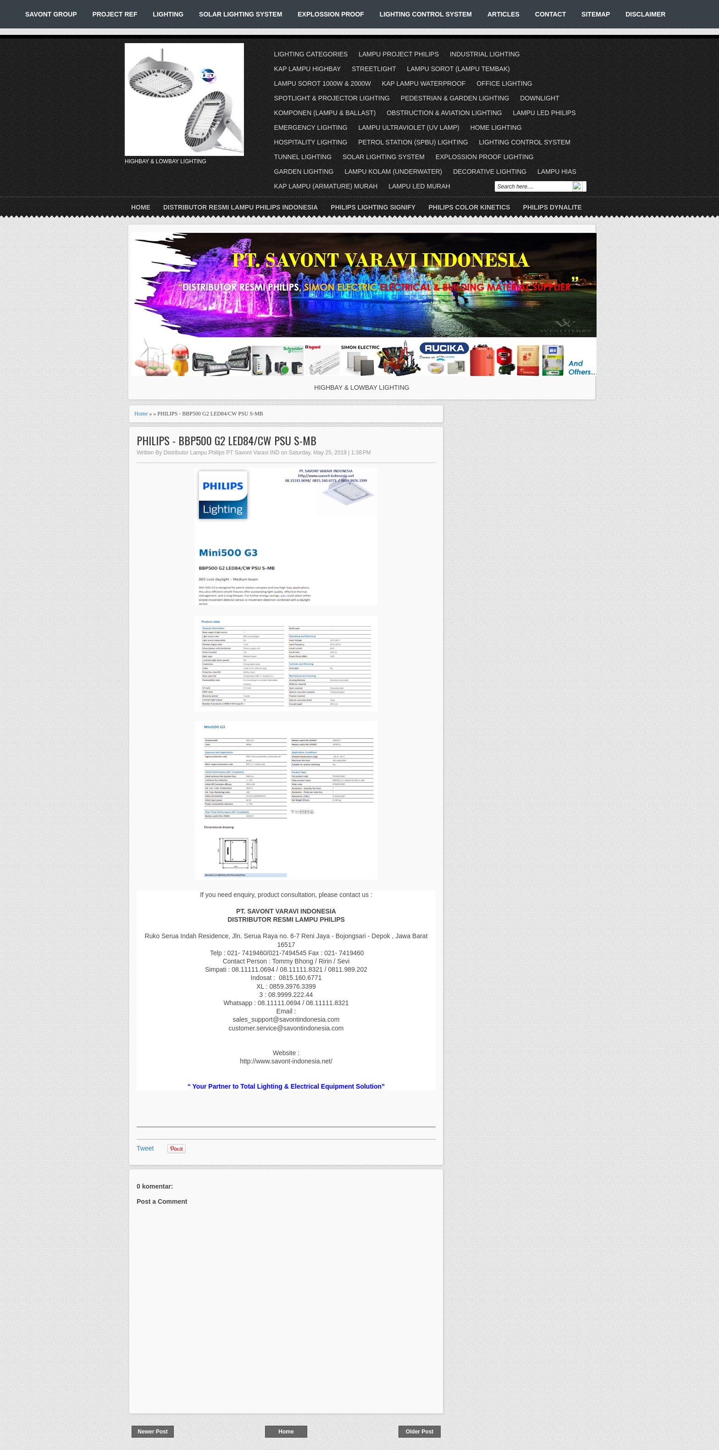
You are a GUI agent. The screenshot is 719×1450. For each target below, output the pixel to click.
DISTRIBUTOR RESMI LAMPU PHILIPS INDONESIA (240, 207)
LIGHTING (168, 14)
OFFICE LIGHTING (504, 83)
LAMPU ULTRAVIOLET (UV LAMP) (408, 127)
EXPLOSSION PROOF (331, 14)
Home (140, 207)
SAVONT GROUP (51, 14)
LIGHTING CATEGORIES (311, 54)
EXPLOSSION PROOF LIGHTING (485, 156)
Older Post (420, 1431)
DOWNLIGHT (539, 98)
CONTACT (550, 14)
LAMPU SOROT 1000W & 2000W (322, 83)
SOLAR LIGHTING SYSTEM (240, 14)
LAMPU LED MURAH (419, 186)
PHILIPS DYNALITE (552, 207)
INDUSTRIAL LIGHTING (485, 54)
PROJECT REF (114, 14)
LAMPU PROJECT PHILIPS (399, 54)
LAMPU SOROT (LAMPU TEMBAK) (458, 68)
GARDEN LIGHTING (304, 171)
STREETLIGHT (374, 68)
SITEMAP (595, 14)
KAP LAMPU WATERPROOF (424, 83)
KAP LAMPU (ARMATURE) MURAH (326, 186)
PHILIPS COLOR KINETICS (469, 207)
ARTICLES (503, 14)
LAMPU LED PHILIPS (544, 112)
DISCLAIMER (645, 14)
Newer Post (152, 1431)
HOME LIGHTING (496, 127)
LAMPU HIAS (556, 171)
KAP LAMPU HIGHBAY (307, 68)
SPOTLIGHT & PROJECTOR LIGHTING (332, 98)
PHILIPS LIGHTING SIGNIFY (373, 207)
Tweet (145, 1148)
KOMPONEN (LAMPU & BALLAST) (325, 112)
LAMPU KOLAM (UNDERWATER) (393, 171)
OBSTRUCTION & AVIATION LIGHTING (444, 112)
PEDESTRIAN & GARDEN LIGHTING (455, 98)
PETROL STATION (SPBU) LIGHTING (413, 142)
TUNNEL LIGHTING (303, 156)
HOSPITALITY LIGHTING (311, 142)
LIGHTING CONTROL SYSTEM (426, 14)
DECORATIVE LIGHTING (489, 171)
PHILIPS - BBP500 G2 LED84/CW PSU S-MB (226, 440)
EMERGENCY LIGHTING (311, 127)
